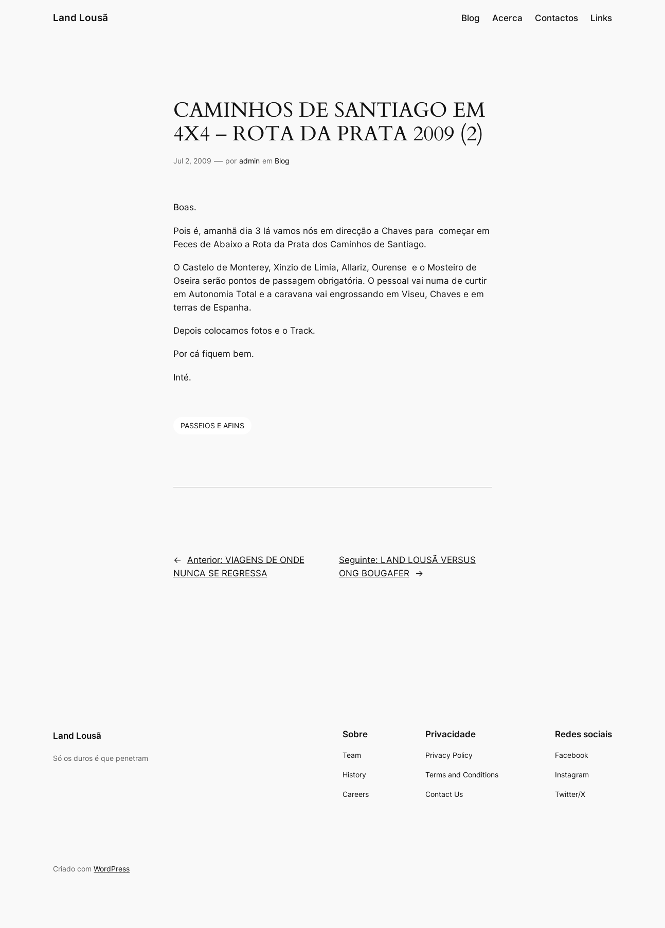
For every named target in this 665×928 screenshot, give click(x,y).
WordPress (112, 868)
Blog (282, 160)
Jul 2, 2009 (192, 160)
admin (249, 160)
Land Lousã (80, 17)
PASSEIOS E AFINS (212, 425)
